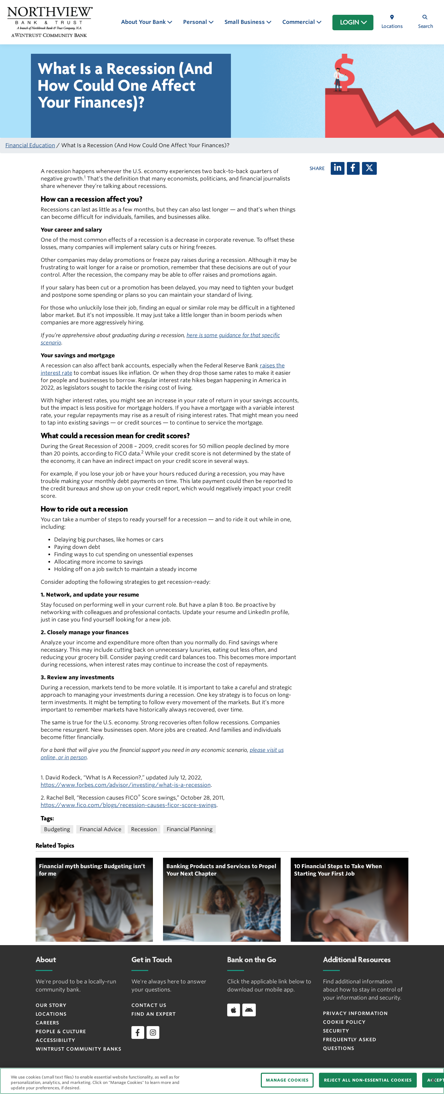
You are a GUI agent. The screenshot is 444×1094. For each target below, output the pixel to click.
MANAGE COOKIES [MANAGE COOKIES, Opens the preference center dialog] (287, 1080)
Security (336, 1031)
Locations (51, 1014)
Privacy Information (355, 1013)
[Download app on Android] (249, 1010)
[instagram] (153, 1032)
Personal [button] (195, 22)
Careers (47, 1022)
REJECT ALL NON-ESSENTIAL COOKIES (368, 1080)
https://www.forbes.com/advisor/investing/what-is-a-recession (126, 785)
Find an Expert (153, 1014)
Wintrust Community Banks (78, 1049)
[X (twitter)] (369, 168)
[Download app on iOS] (233, 1010)
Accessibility (55, 1040)
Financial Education (30, 145)
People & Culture (61, 1031)
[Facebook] (353, 168)
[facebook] (137, 1032)
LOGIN (353, 22)
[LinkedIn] (338, 168)
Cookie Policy (344, 1022)
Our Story (51, 1005)
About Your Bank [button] (144, 22)
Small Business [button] (245, 22)
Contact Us (148, 1005)
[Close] (433, 1080)
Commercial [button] (299, 22)
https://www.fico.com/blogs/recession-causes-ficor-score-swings (128, 805)
